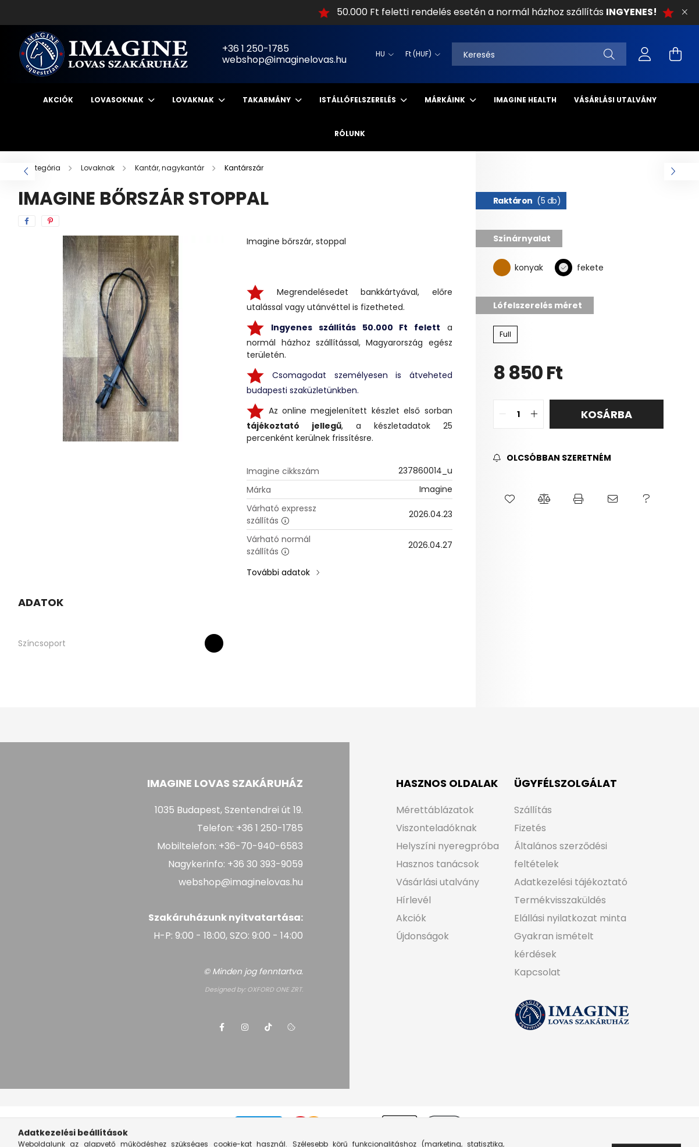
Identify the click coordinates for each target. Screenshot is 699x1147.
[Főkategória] (40, 168)
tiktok (268, 1027)
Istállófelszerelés (358, 100)
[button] (510, 499)
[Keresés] (539, 54)
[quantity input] (518, 414)
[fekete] (563, 267)
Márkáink (446, 100)
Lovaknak (194, 100)
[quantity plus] (534, 414)
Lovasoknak (118, 100)
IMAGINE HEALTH (525, 100)
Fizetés (530, 828)
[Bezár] (684, 12)
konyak (529, 267)
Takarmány (267, 100)
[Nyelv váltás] (382, 54)
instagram (244, 1027)
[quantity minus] (502, 414)
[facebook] (26, 221)
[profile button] (645, 54)
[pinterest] (50, 221)
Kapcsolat (537, 972)
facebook (221, 1027)
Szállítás (533, 810)
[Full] (505, 334)
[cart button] (675, 54)
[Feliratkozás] (552, 458)
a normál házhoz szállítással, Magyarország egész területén (349, 341)
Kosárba (606, 414)
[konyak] (502, 267)
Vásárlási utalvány (615, 100)
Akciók (58, 100)
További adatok (278, 572)
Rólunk (349, 133)
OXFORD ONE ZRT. (275, 989)
